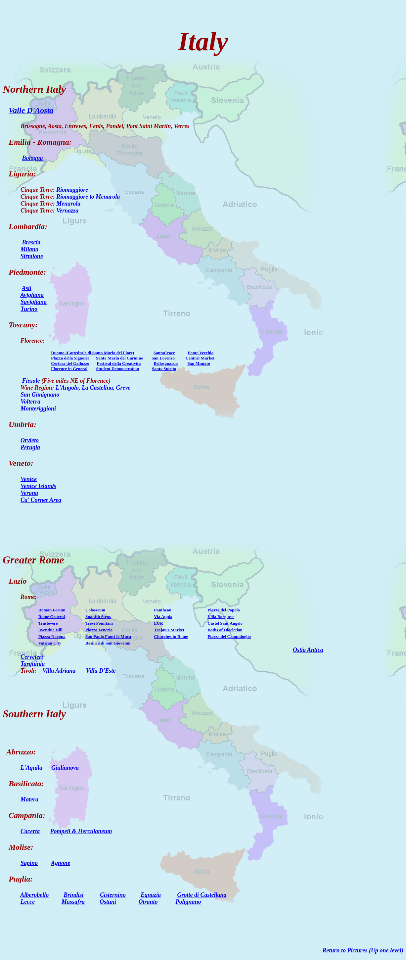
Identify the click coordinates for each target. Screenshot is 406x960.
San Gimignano (40, 394)
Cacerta (30, 831)
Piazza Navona (52, 636)
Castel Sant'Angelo (225, 623)
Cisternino (113, 894)
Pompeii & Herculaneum (81, 831)
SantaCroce (164, 352)
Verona (29, 493)
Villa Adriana (58, 670)
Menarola (68, 203)
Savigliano (34, 302)
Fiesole (31, 380)
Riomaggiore (72, 189)
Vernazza (67, 210)
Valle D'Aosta (31, 110)
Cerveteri (32, 656)
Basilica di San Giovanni (107, 643)
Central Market (200, 358)
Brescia (31, 242)
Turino (29, 309)
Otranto (148, 901)
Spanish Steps (98, 616)
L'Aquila (31, 767)
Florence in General (69, 368)
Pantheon (162, 609)
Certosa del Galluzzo (70, 363)
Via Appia (163, 616)
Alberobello (34, 894)
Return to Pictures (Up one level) (363, 950)
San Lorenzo (163, 358)
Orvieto (30, 440)
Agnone (60, 863)
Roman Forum (52, 609)
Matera (29, 799)
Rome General (51, 616)
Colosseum (95, 609)
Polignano (188, 901)
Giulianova (65, 767)
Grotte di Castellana (201, 894)
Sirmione (32, 256)
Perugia (30, 447)
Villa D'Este (101, 670)
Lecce (28, 901)
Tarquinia (33, 663)
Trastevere (48, 623)
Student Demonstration (117, 368)
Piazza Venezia (99, 629)
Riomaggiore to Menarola (88, 196)
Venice (29, 479)
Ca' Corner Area (41, 500)
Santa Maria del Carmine (119, 358)
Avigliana (32, 295)
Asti (26, 288)
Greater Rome (33, 560)
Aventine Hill (50, 629)
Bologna (32, 158)
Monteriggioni (38, 408)
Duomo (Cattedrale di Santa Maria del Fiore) (92, 352)
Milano (29, 249)
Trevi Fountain (99, 623)
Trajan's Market (169, 629)
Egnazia (151, 894)
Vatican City (49, 643)
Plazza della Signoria (70, 358)
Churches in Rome (171, 636)
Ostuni (108, 901)
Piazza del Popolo (223, 609)
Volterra (30, 401)
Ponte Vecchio (201, 352)
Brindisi (73, 894)
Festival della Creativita (119, 363)
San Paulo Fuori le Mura (108, 636)
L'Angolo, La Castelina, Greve (93, 387)
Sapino (29, 863)
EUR (158, 623)
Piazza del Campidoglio (229, 636)
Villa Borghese (220, 616)
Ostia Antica (308, 650)
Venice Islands (38, 486)
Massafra (73, 901)
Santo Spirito (164, 368)
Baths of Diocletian (224, 629)
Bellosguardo (166, 363)
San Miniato (198, 363)
